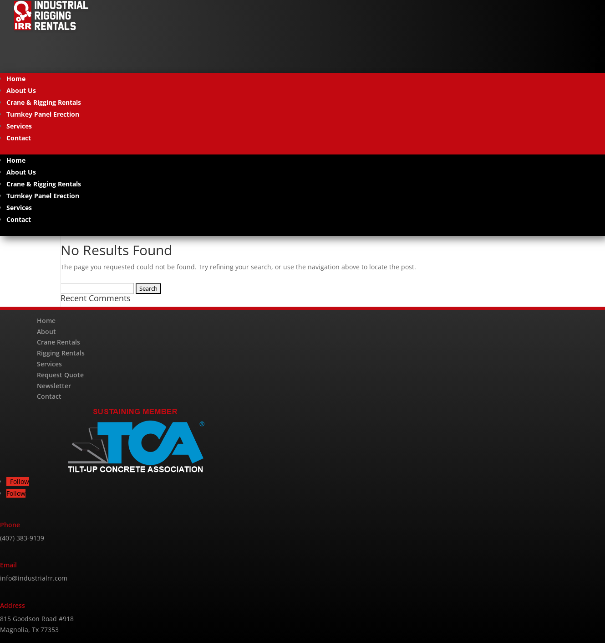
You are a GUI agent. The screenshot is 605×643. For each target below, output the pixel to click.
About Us (21, 90)
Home (15, 78)
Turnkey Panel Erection (42, 114)
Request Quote (60, 374)
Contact (18, 138)
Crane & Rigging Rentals (43, 102)
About (46, 331)
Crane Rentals (58, 342)
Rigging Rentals (61, 353)
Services (19, 126)
